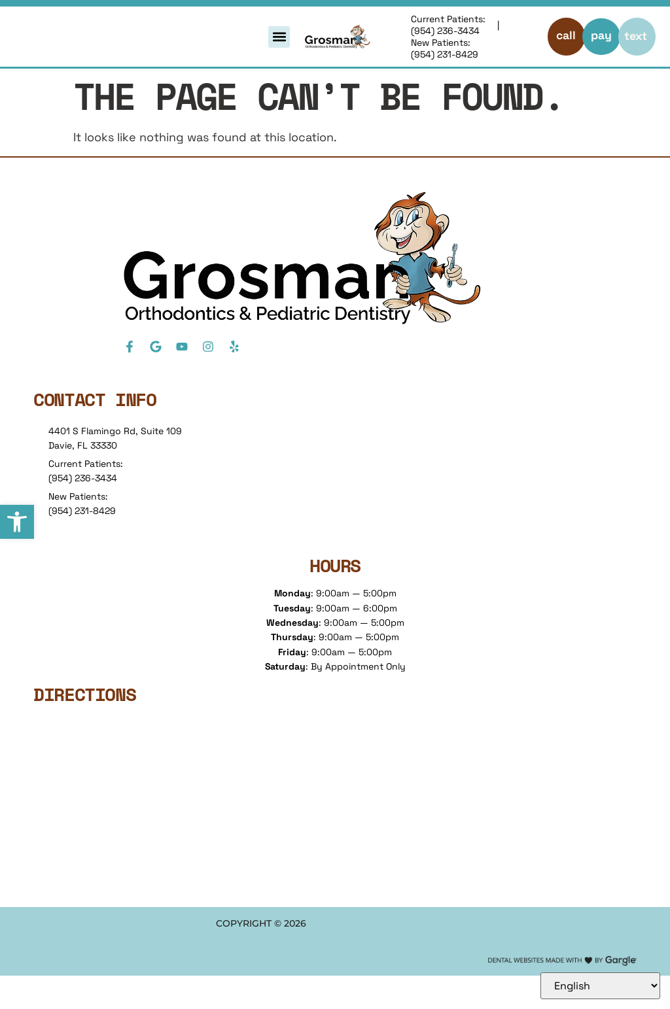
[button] (17, 522)
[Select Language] (600, 985)
